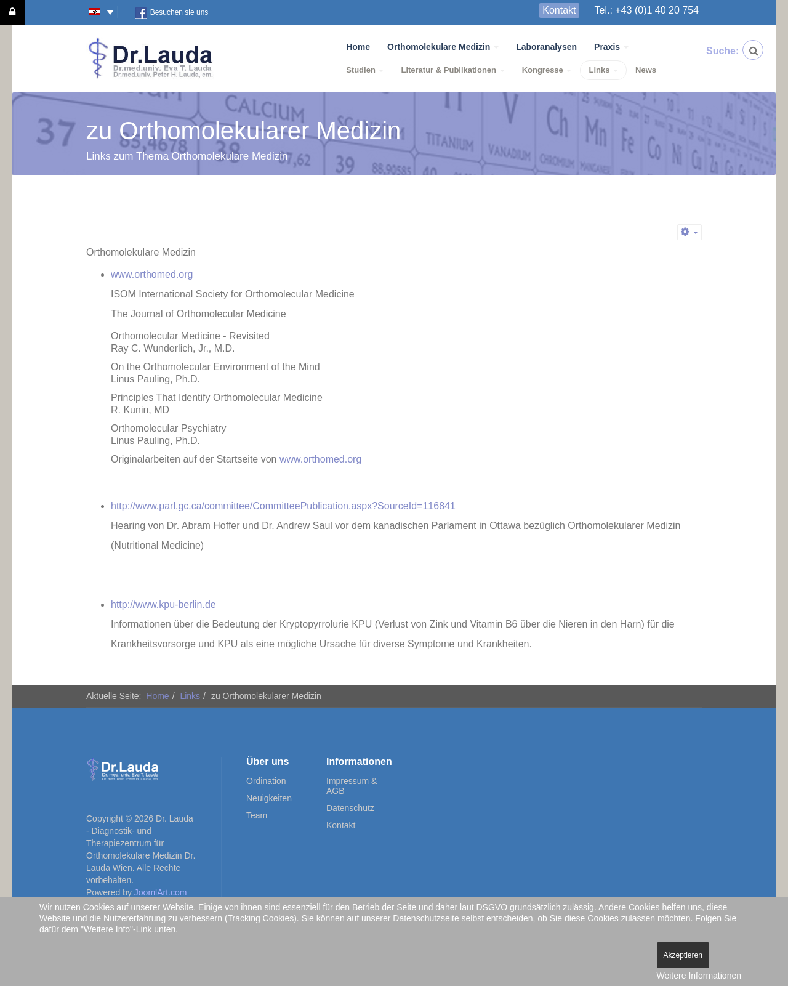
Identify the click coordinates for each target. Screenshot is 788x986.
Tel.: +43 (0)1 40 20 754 (647, 10)
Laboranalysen (546, 47)
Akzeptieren (683, 955)
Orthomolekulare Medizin (443, 47)
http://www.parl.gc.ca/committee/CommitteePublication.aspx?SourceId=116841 (283, 506)
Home (358, 47)
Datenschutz (350, 808)
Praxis (611, 47)
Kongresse (547, 70)
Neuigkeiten (269, 798)
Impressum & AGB (351, 786)
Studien (365, 70)
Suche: (716, 51)
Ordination (266, 781)
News (645, 70)
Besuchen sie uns (172, 13)
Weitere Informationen (699, 975)
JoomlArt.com (160, 892)
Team (256, 815)
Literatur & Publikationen (452, 70)
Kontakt (559, 10)
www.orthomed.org (152, 274)
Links (603, 70)
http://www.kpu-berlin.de (163, 604)
